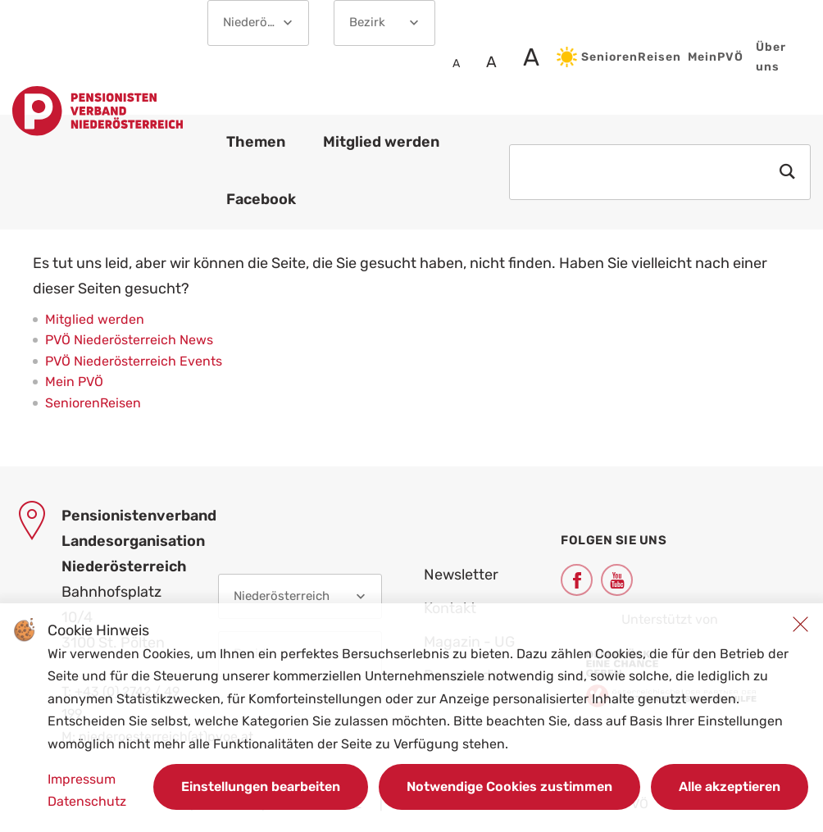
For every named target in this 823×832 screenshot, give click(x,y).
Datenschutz (87, 801)
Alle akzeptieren (729, 786)
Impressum (82, 779)
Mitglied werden (94, 319)
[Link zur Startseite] (97, 114)
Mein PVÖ (74, 381)
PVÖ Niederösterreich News (129, 340)
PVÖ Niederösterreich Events (133, 361)
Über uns (771, 57)
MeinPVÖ (715, 57)
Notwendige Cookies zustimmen (509, 786)
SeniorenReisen (616, 57)
